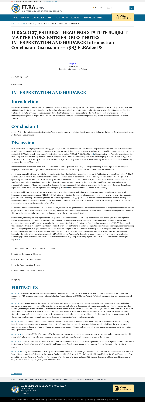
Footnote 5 (16, 341)
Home (15, 18)
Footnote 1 (16, 293)
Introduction (25, 101)
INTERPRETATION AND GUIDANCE (48, 92)
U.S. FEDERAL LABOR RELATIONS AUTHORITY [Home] (43, 386)
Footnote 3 (16, 321)
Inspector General (23, 399)
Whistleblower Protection (56, 399)
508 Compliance (101, 399)
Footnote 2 (16, 303)
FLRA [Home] (33, 7)
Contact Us (101, 379)
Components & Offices (39, 379)
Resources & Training (84, 379)
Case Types (56, 379)
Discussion (22, 142)
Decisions (21, 24)
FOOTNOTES (24, 287)
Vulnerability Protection (76, 399)
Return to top (16, 373)
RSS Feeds (97, 8)
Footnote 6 (16, 351)
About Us (23, 379)
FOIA (13, 399)
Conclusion (23, 126)
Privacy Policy (113, 399)
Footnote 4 (16, 334)
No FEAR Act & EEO (38, 399)
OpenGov (90, 399)
